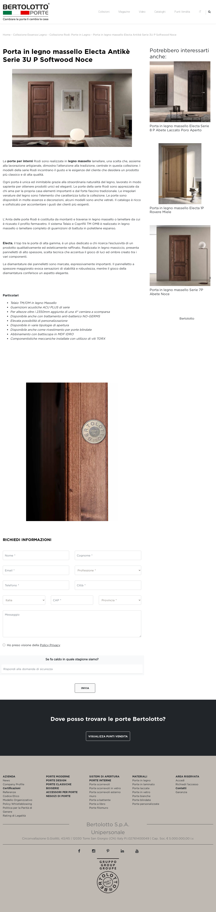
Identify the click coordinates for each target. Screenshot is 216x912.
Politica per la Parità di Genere (17, 809)
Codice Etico (11, 796)
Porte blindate (141, 799)
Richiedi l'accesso (187, 784)
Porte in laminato (143, 784)
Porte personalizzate (145, 803)
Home (6, 34)
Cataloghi (159, 11)
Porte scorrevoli (99, 784)
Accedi (180, 780)
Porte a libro (97, 803)
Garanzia (181, 792)
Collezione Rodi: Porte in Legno (69, 34)
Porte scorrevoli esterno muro (105, 794)
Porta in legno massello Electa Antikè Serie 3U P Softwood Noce (134, 34)
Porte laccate (140, 788)
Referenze (9, 792)
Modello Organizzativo (17, 799)
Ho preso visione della (31, 645)
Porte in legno (141, 780)
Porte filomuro (98, 807)
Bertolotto (186, 318)
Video (142, 11)
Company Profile (13, 784)
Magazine (124, 11)
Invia (85, 688)
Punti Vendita (182, 11)
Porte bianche (141, 796)
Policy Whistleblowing (17, 803)
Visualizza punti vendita (108, 736)
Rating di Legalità (14, 815)
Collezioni (104, 11)
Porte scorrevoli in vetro (105, 788)
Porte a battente (100, 799)
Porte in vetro (141, 792)
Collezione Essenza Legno (30, 34)
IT (200, 11)
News (6, 780)
